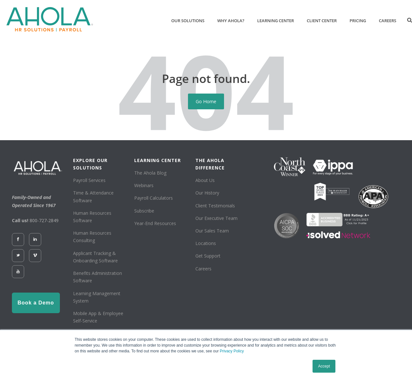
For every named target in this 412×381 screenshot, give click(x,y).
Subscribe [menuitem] (144, 211)
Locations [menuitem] (205, 243)
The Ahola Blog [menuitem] (150, 173)
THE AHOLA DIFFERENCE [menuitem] (210, 164)
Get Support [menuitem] (207, 256)
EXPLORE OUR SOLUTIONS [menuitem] (90, 164)
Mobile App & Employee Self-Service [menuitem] (98, 317)
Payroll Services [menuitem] (89, 180)
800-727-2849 (44, 220)
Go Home (206, 101)
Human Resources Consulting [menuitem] (92, 236)
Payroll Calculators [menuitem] (153, 198)
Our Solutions (187, 20)
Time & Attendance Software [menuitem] (93, 196)
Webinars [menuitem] (144, 185)
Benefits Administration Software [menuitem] (97, 277)
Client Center (322, 20)
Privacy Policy (232, 351)
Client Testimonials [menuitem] (215, 206)
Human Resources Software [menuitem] (92, 216)
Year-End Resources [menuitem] (155, 223)
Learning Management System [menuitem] (96, 297)
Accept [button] (324, 366)
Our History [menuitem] (207, 193)
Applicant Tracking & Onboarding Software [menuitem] (95, 257)
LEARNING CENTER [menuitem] (157, 160)
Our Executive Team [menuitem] (216, 218)
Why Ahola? (230, 20)
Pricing (358, 20)
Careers (387, 20)
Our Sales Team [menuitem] (212, 231)
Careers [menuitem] (203, 269)
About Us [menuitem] (205, 180)
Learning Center (275, 20)
